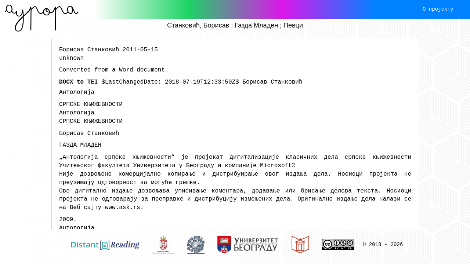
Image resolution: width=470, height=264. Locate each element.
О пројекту (438, 9)
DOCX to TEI (78, 82)
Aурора (42, 9)
